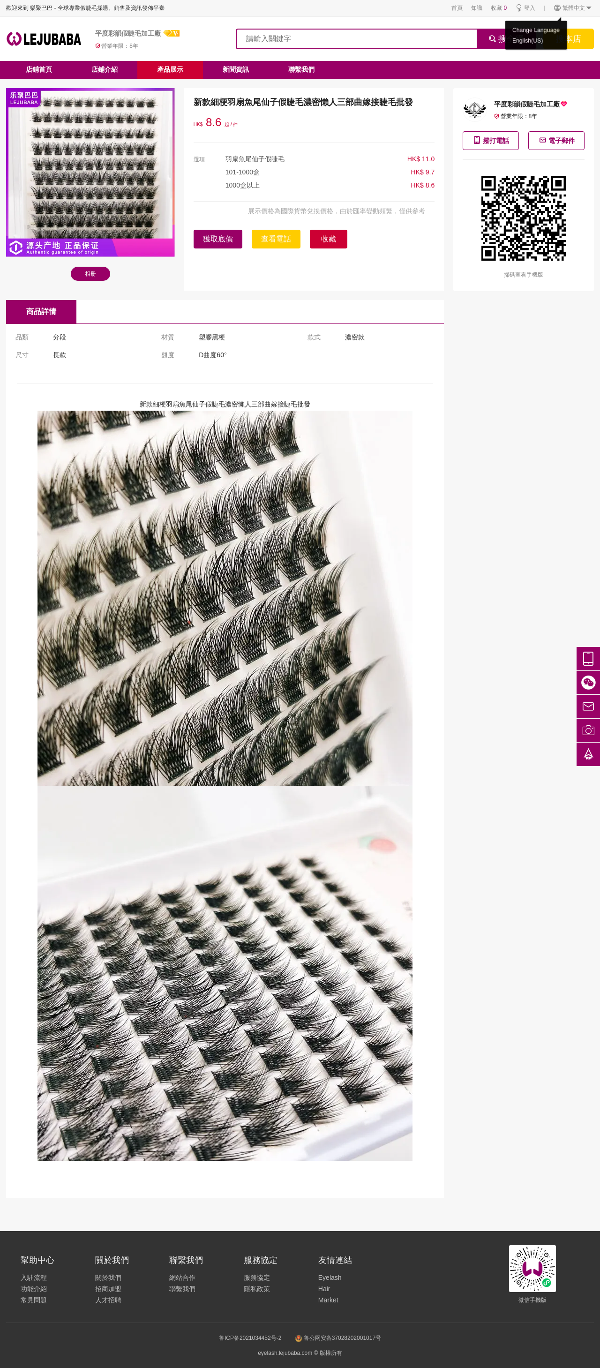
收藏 (499, 8)
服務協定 (257, 1277)
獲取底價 (218, 239)
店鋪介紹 (104, 69)
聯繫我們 (301, 69)
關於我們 (108, 1277)
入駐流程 (34, 1277)
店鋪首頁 (39, 69)
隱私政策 (257, 1289)
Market (328, 1300)
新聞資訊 (236, 69)
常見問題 (34, 1300)
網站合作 (182, 1277)
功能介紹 (34, 1289)
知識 (476, 8)
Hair (324, 1289)
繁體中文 (573, 8)
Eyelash (330, 1277)
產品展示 (170, 69)
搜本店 (568, 39)
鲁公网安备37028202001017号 (338, 1338)
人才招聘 (108, 1300)
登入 (525, 8)
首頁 (457, 8)
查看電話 (276, 239)
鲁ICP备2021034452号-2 (250, 1338)
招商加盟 (108, 1289)
